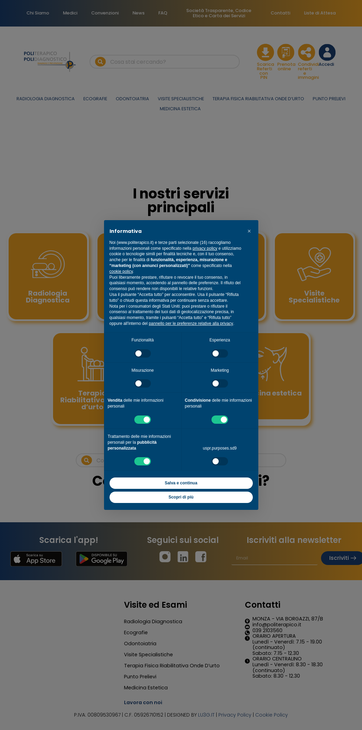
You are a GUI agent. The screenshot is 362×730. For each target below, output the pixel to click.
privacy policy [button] (205, 248)
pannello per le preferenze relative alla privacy (191, 323)
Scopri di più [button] (181, 497)
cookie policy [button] (121, 271)
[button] (249, 231)
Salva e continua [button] (181, 483)
